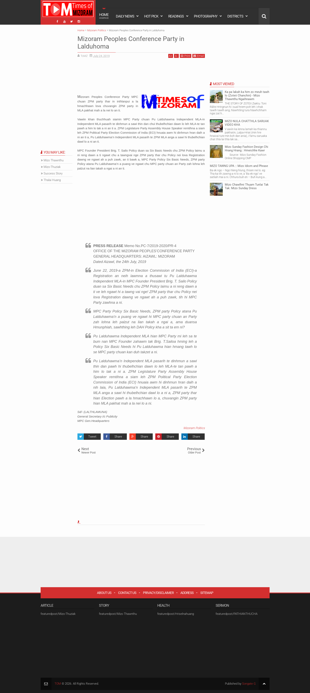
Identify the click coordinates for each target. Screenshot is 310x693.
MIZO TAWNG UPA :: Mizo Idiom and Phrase (239, 166)
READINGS (176, 16)
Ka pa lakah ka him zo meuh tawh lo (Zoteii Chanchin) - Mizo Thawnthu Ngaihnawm (247, 95)
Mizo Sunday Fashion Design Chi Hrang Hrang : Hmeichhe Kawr (246, 148)
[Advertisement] (141, 77)
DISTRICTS (235, 16)
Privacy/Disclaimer (158, 593)
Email (198, 56)
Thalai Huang (52, 180)
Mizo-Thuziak (52, 167)
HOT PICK (151, 16)
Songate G (249, 683)
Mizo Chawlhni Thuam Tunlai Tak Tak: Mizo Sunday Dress (247, 186)
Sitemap (206, 593)
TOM (58, 683)
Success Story (53, 173)
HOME (104, 16)
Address (187, 593)
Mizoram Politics (194, 428)
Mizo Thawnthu (54, 160)
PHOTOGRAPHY (205, 16)
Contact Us (127, 593)
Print (185, 56)
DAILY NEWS (125, 16)
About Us (104, 593)
